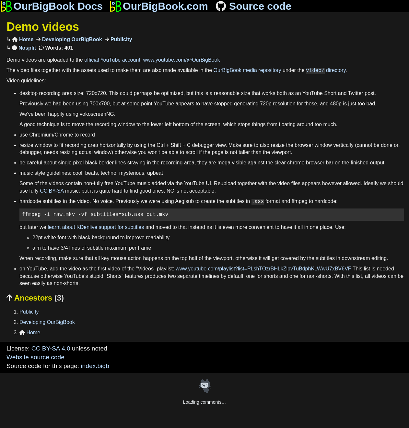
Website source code (35, 357)
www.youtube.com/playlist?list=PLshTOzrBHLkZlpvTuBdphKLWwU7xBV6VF (263, 268)
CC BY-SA (52, 191)
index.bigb (95, 366)
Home (22, 39)
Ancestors (35, 297)
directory (325, 70)
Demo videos (42, 26)
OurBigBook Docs (51, 6)
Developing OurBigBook (71, 39)
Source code (253, 6)
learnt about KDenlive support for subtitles (96, 227)
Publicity (120, 39)
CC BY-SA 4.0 (50, 348)
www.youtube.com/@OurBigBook (181, 60)
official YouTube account (112, 60)
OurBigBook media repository (247, 70)
